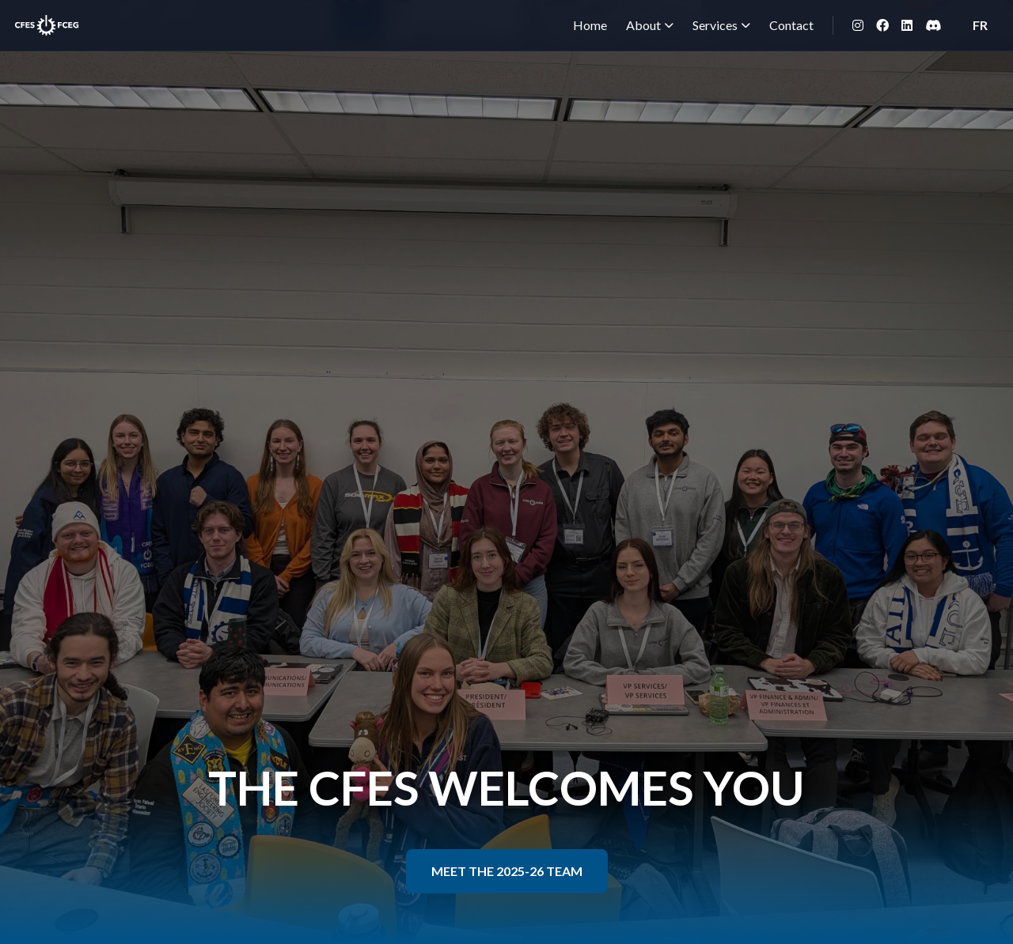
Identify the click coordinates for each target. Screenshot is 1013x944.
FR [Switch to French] (980, 24)
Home (590, 24)
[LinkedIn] (906, 25)
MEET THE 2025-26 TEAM (506, 870)
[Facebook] (882, 25)
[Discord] (933, 25)
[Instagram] (857, 25)
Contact (791, 24)
